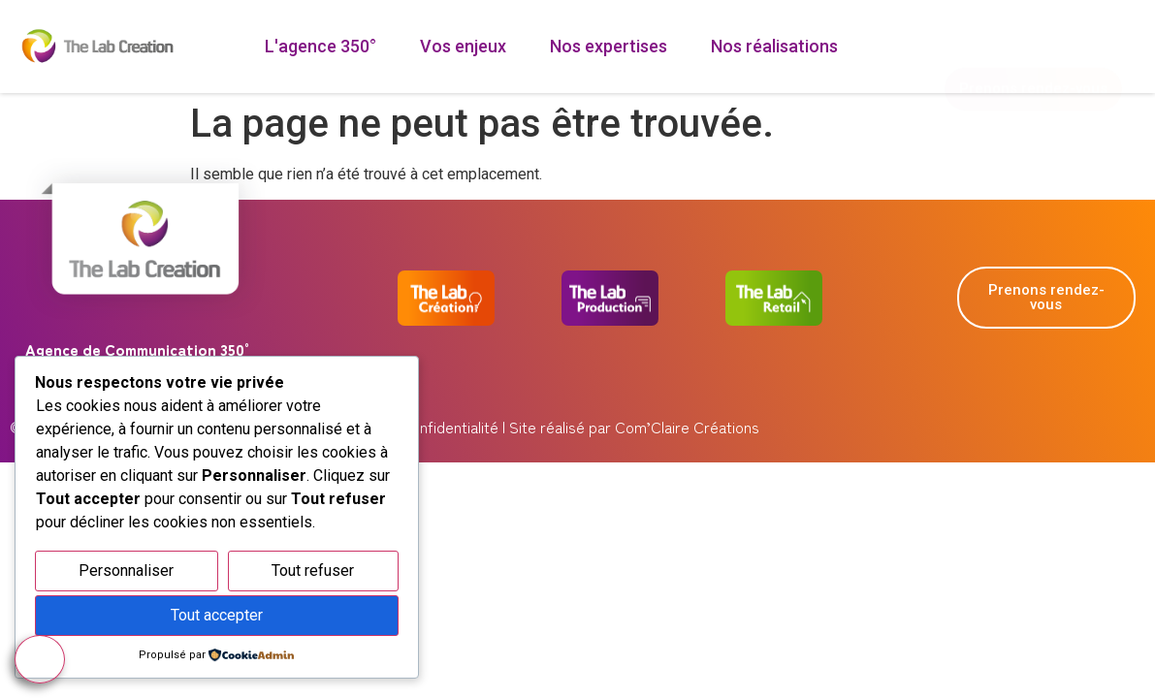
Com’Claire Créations (687, 426)
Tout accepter (217, 615)
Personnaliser (126, 570)
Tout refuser (313, 570)
